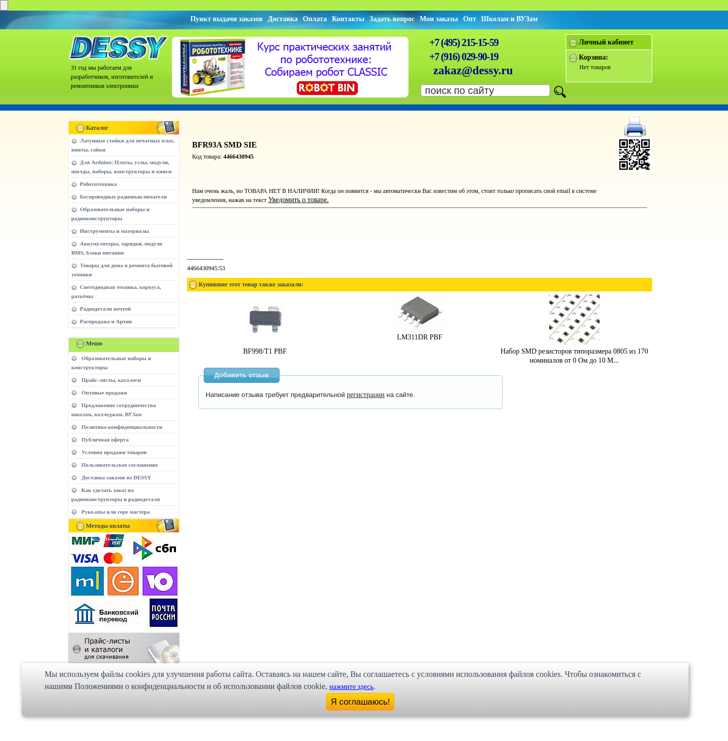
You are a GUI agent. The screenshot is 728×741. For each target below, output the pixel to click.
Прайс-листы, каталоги (111, 380)
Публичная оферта (104, 439)
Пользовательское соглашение (119, 465)
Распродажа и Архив (106, 321)
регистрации (366, 395)
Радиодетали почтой (105, 309)
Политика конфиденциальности (121, 427)
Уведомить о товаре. (298, 200)
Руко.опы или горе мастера (115, 512)
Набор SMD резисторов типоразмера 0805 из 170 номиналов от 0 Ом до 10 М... (574, 351)
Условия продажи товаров (114, 452)
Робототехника (98, 184)
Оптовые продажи (104, 392)
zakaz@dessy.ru (473, 70)
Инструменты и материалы (114, 231)
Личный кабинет (606, 42)
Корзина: (593, 57)
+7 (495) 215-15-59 (463, 42)
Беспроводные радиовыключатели (123, 196)
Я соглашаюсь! (360, 702)
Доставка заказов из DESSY (116, 477)
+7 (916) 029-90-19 (463, 56)
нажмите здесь (352, 686)
